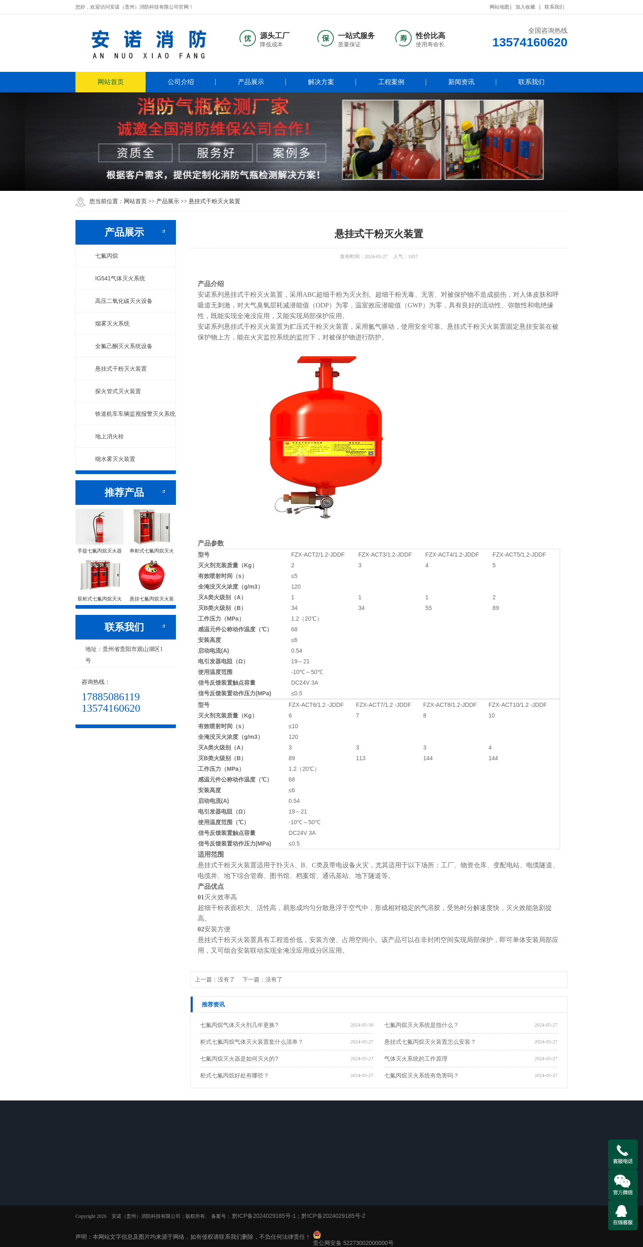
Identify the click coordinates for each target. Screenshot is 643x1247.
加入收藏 (525, 7)
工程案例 (391, 81)
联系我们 (554, 7)
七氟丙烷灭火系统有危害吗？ (421, 1075)
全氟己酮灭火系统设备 (119, 346)
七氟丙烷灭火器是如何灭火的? (239, 1058)
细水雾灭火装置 (110, 459)
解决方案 (321, 81)
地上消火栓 (105, 436)
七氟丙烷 (102, 255)
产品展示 (251, 81)
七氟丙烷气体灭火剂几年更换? (239, 1025)
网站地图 (499, 7)
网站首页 (111, 81)
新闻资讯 (461, 81)
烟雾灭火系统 (108, 323)
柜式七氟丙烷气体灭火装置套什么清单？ (251, 1041)
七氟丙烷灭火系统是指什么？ (421, 1025)
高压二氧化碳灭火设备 (119, 301)
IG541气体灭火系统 (115, 278)
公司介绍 (181, 81)
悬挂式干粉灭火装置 (214, 201)
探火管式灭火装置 (113, 391)
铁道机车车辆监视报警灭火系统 (131, 413)
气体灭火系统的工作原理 (415, 1058)
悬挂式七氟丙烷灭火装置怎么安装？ (430, 1041)
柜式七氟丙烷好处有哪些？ (234, 1075)
